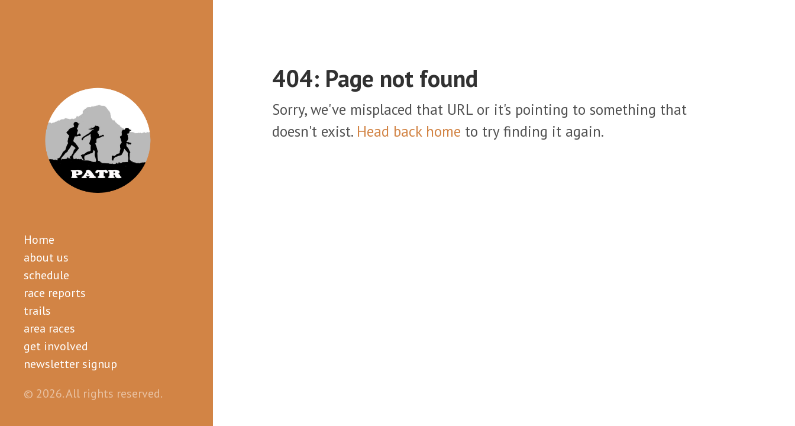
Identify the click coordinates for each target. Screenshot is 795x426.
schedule (46, 275)
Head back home (409, 131)
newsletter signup (70, 364)
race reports (55, 293)
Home (39, 239)
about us (46, 257)
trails (37, 310)
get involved (56, 346)
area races (49, 328)
